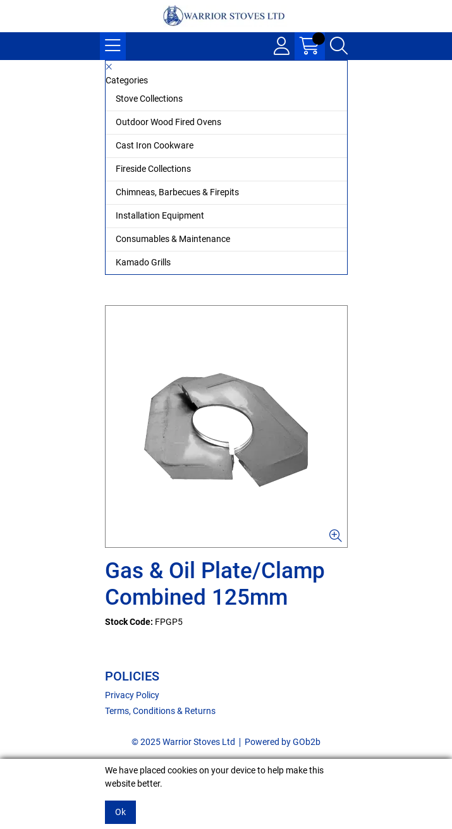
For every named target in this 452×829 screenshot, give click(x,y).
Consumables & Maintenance (173, 239)
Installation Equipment (160, 215)
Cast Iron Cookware (154, 145)
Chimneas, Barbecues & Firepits (177, 192)
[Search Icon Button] (339, 46)
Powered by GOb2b (283, 742)
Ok (120, 812)
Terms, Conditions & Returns (160, 711)
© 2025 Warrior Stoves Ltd (183, 742)
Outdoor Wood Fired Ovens (168, 122)
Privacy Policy (132, 695)
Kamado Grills (143, 262)
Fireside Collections (153, 169)
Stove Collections (149, 99)
